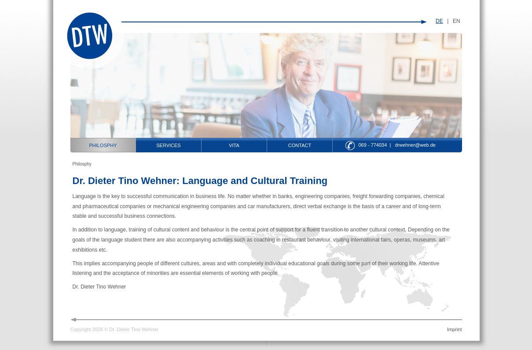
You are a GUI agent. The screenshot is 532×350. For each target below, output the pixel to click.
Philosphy (103, 145)
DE (439, 21)
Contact (299, 145)
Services (168, 145)
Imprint (454, 329)
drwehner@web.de (415, 145)
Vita (234, 145)
